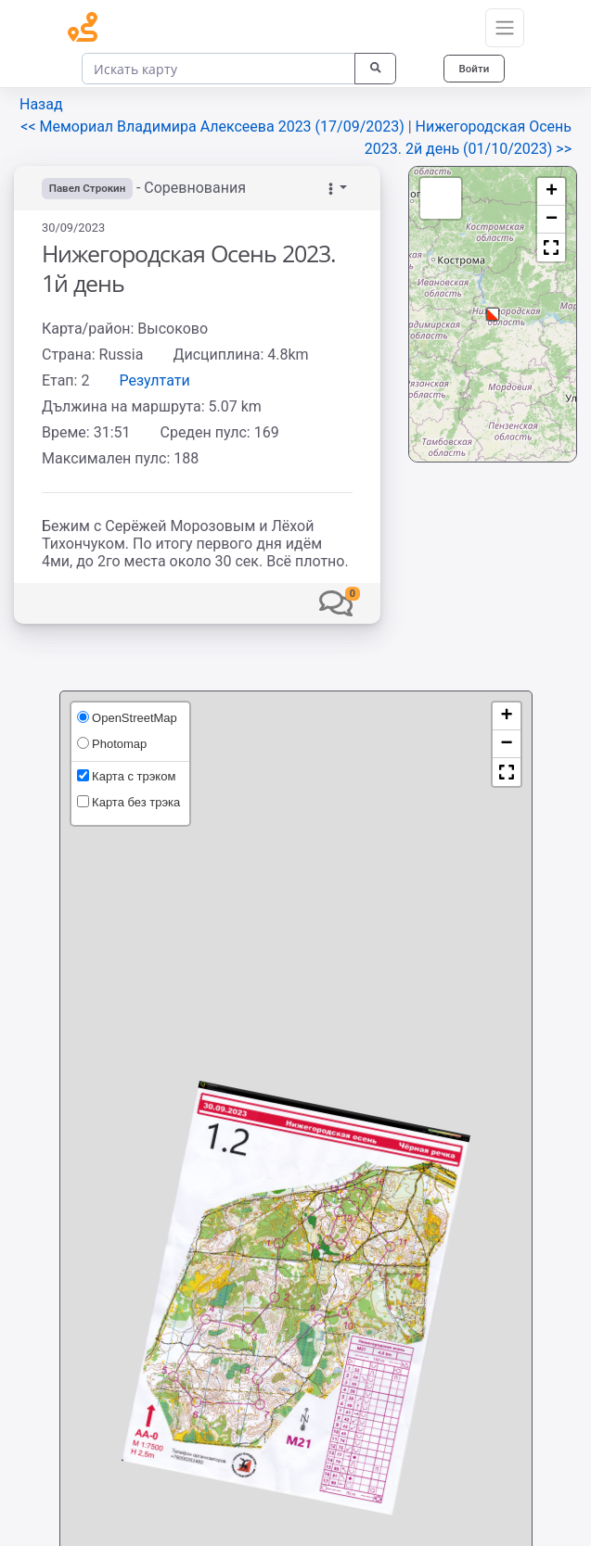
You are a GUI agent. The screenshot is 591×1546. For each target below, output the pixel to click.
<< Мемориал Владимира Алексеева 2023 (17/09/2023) (213, 126)
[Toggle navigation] (504, 27)
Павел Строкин (89, 188)
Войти (472, 68)
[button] (336, 603)
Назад (41, 104)
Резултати (154, 380)
